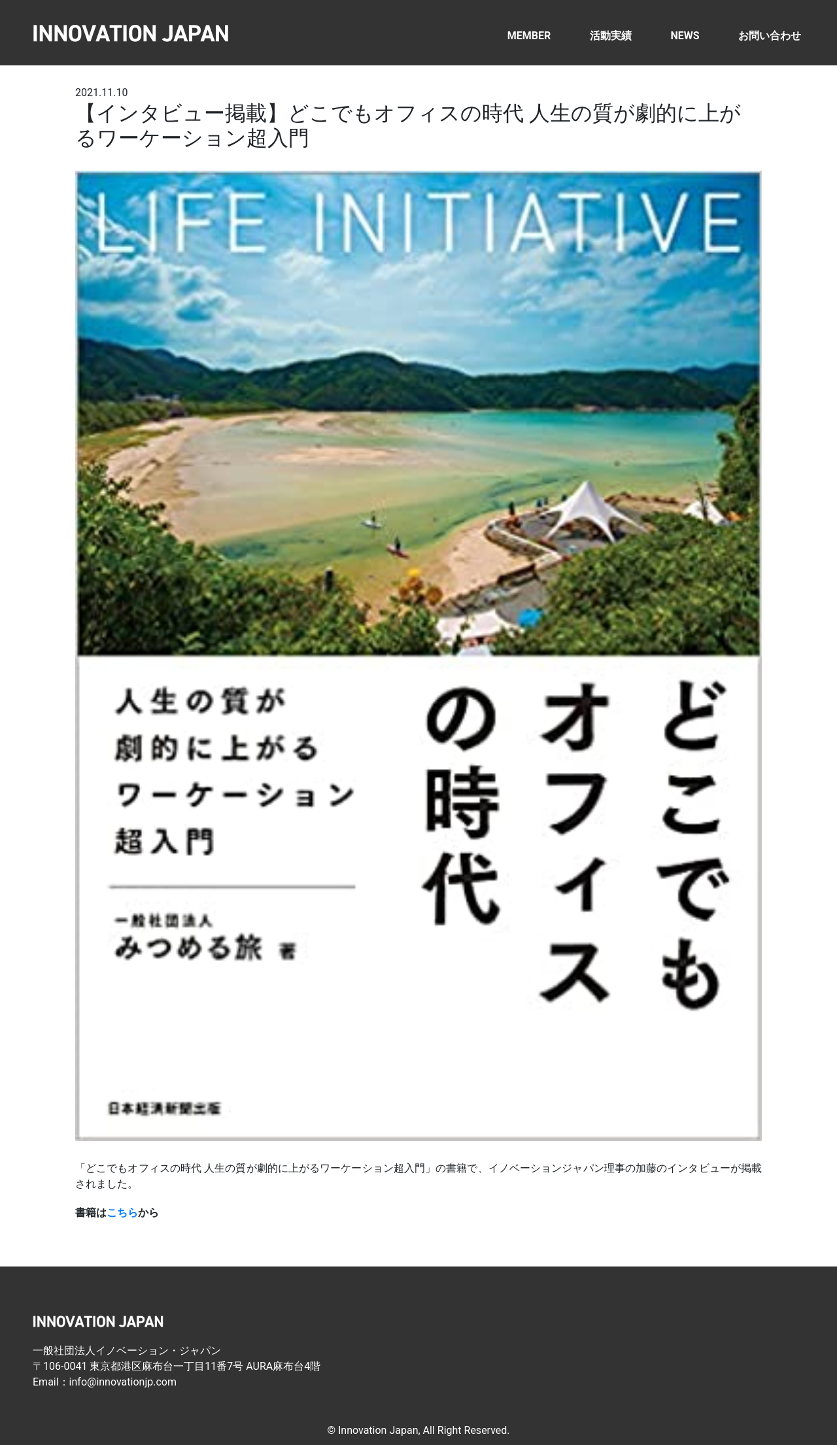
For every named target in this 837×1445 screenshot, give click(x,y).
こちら (122, 1212)
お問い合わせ (769, 35)
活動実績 (611, 35)
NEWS (684, 35)
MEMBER (529, 35)
